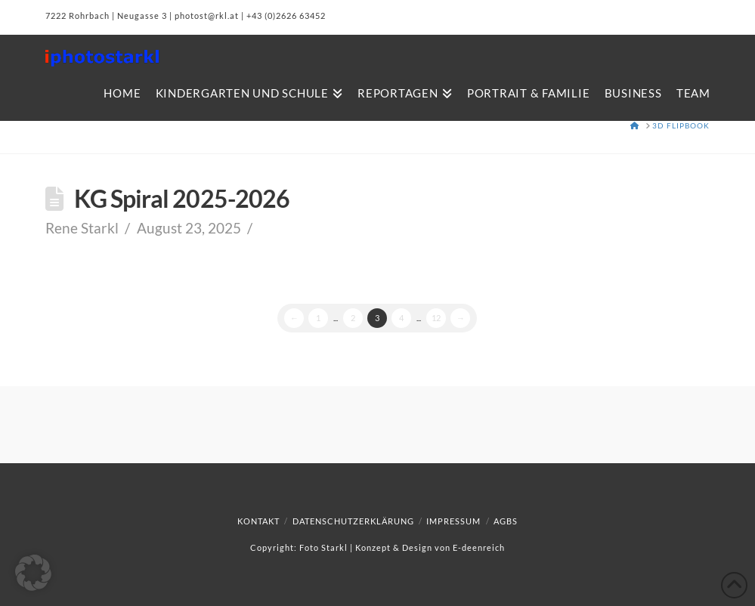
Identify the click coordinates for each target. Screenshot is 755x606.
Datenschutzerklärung (353, 521)
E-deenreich (479, 547)
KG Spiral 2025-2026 (181, 198)
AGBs (506, 521)
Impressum (453, 521)
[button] (33, 573)
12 (436, 318)
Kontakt (258, 521)
